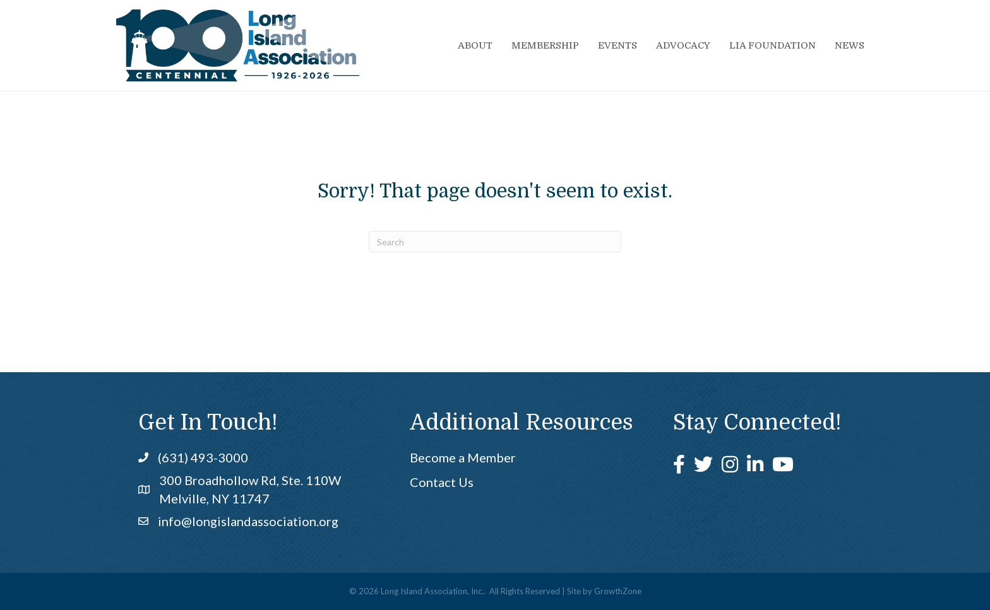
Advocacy (683, 45)
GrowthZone (617, 591)
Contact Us (442, 482)
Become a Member (463, 457)
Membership (545, 45)
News (849, 45)
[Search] (495, 241)
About (475, 45)
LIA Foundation (772, 45)
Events (617, 45)
